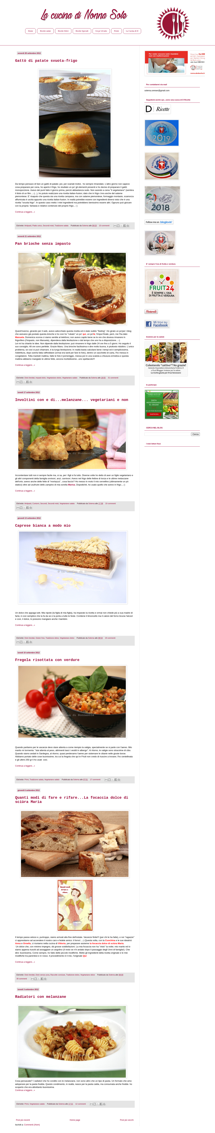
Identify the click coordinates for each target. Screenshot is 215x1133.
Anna (18, 943)
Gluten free (40, 638)
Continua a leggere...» (25, 212)
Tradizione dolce (52, 638)
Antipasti (27, 226)
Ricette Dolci (63, 31)
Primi (27, 780)
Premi (116, 31)
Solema (85, 226)
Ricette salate (45, 31)
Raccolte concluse (57, 975)
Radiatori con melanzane (40, 997)
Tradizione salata (61, 226)
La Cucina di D (132, 31)
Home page (75, 1120)
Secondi (43, 503)
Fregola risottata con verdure (47, 660)
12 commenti (80, 1104)
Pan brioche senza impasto (43, 244)
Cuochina (110, 940)
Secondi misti (48, 226)
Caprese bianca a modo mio (43, 526)
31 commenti (113, 378)
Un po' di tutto (101, 31)
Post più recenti (23, 1120)
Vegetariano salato (69, 378)
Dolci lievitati (30, 378)
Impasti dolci (41, 378)
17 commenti (95, 780)
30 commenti (21, 979)
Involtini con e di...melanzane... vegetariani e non (71, 400)
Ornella (27, 943)
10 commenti (104, 226)
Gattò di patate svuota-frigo (46, 61)
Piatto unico (37, 226)
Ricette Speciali (82, 31)
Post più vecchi (127, 1120)
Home (30, 31)
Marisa (71, 484)
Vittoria (62, 943)
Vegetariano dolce (54, 378)
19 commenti (110, 638)
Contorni (35, 503)
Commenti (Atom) (32, 1125)
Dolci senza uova (42, 975)
